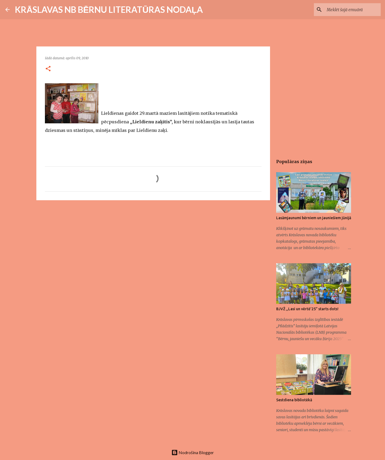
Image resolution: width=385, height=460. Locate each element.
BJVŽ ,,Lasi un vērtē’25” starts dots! (307, 309)
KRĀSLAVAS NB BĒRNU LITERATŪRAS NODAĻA (109, 9)
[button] (48, 69)
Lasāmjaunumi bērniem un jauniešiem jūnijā (313, 218)
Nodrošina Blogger (192, 452)
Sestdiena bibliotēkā (294, 400)
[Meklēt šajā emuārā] (353, 9)
